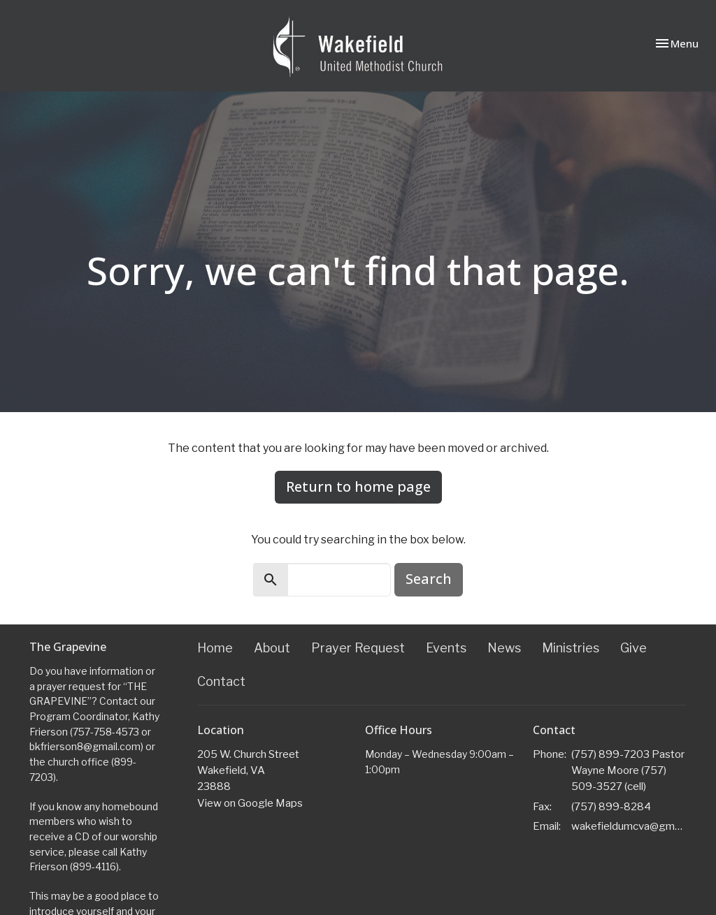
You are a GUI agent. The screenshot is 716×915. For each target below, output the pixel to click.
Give (633, 647)
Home (215, 647)
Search (429, 578)
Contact (221, 681)
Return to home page (358, 486)
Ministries (570, 647)
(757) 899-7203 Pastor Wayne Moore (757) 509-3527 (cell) (628, 770)
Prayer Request (358, 647)
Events (446, 647)
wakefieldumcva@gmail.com (629, 826)
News (504, 647)
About (272, 647)
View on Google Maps (250, 803)
